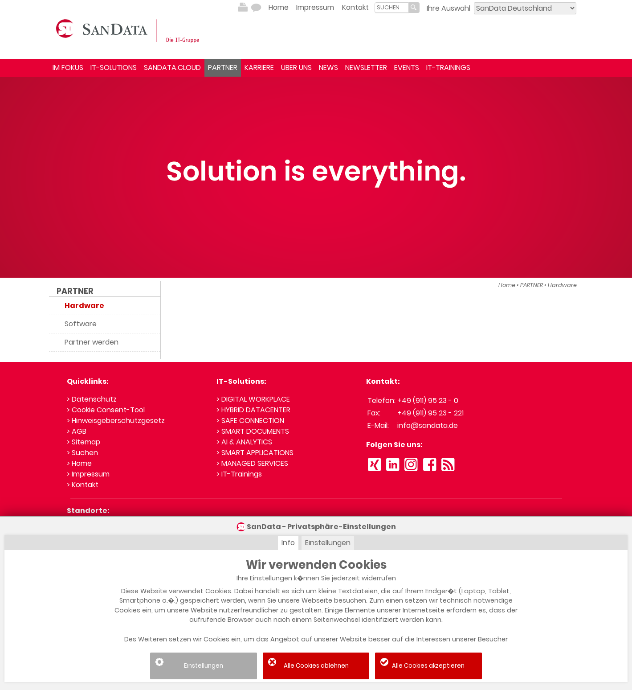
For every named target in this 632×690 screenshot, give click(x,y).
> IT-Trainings (239, 474)
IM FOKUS (68, 67)
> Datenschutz (92, 399)
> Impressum (88, 474)
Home (279, 7)
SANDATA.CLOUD (172, 67)
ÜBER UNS (296, 67)
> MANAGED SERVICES (252, 463)
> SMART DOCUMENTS (252, 431)
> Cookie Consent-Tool (106, 410)
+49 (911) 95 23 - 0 (427, 400)
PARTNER (222, 67)
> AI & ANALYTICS (244, 442)
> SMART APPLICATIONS (255, 453)
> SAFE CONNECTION (250, 420)
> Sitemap (83, 442)
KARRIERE (259, 67)
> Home (79, 463)
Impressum (315, 7)
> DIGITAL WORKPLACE (253, 399)
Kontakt (355, 7)
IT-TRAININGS (448, 67)
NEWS (328, 67)
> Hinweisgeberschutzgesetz (116, 420)
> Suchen (82, 453)
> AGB (76, 431)
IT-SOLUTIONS (113, 67)
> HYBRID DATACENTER (253, 410)
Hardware (562, 285)
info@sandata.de (427, 425)
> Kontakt (82, 485)
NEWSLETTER (366, 67)
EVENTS (406, 67)
